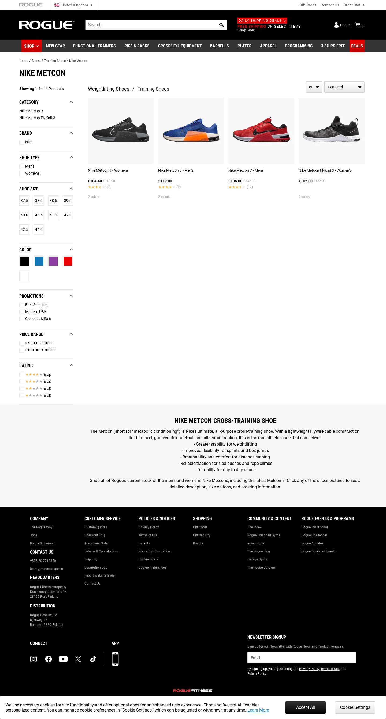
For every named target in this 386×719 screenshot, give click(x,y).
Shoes (36, 61)
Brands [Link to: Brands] (198, 543)
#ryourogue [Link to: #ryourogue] (255, 543)
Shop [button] (29, 46)
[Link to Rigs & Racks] (137, 46)
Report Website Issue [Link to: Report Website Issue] (99, 575)
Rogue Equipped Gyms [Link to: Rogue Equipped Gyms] (263, 535)
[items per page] (314, 87)
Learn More (258, 710)
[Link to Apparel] (268, 46)
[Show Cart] (359, 25)
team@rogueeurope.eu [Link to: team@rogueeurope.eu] (46, 569)
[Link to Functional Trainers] (94, 46)
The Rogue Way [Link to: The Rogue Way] (41, 527)
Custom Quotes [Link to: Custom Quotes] (95, 527)
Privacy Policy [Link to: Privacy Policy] (149, 527)
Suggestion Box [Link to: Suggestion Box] (95, 567)
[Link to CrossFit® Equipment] (180, 46)
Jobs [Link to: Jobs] (33, 535)
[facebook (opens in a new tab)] (48, 659)
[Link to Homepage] (47, 25)
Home (23, 61)
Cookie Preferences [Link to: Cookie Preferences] (152, 567)
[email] (301, 657)
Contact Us (330, 5)
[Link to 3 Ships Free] (333, 46)
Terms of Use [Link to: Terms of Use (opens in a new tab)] (330, 669)
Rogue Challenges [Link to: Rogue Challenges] (315, 535)
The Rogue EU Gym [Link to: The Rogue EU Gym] (261, 567)
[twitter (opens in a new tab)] (78, 659)
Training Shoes (55, 61)
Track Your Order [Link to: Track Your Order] (96, 543)
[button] (222, 25)
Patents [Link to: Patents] (144, 543)
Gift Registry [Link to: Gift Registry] (201, 535)
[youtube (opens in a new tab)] (63, 659)
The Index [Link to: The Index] (254, 527)
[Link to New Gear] (55, 46)
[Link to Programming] (298, 46)
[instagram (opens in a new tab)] (33, 659)
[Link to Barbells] (220, 46)
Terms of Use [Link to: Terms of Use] (148, 535)
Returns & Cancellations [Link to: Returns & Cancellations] (101, 551)
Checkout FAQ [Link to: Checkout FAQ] (94, 535)
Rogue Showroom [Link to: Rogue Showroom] (43, 543)
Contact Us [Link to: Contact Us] (92, 583)
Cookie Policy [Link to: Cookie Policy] (148, 559)
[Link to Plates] (244, 46)
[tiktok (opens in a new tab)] (93, 659)
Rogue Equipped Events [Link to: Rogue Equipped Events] (319, 551)
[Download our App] (115, 659)
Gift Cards (307, 5)
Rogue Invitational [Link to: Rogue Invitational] (315, 527)
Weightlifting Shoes (108, 89)
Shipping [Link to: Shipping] (90, 559)
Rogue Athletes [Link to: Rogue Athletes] (312, 543)
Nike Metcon (78, 61)
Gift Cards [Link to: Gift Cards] (200, 527)
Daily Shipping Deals (262, 20)
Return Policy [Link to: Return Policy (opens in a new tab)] (256, 674)
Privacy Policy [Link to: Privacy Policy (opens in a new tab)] (309, 669)
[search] (156, 25)
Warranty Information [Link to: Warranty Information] (154, 551)
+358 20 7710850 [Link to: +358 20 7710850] (43, 561)
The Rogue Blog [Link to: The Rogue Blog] (258, 551)
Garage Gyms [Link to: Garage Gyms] (257, 559)
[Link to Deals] (357, 46)
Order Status (354, 5)
